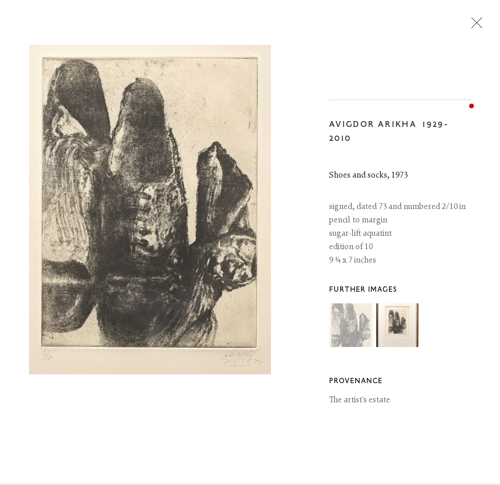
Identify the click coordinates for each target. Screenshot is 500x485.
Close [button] (474, 26)
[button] (351, 326)
